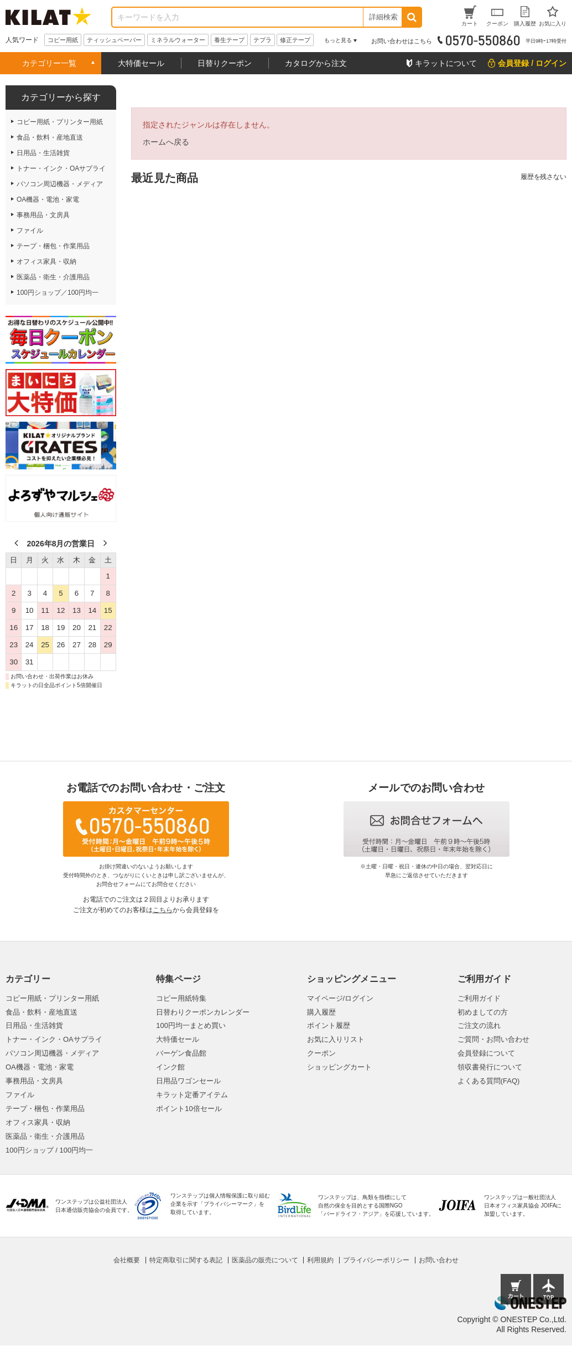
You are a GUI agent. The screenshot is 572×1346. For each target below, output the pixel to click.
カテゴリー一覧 (49, 63)
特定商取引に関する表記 (185, 1260)
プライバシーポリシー (376, 1260)
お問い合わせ (439, 1260)
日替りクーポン (224, 63)
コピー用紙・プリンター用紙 (52, 998)
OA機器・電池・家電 (40, 1067)
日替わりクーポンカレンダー (202, 1012)
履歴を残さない (543, 177)
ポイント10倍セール (188, 1108)
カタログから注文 (316, 63)
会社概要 (126, 1260)
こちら (163, 910)
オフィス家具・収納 (38, 1122)
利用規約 (320, 1260)
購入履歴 (321, 1012)
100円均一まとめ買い (191, 1025)
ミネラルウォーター (177, 40)
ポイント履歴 (328, 1025)
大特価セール (141, 63)
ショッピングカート (339, 1067)
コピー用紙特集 (181, 998)
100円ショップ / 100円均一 (49, 1150)
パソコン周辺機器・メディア (52, 1053)
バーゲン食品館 (181, 1053)
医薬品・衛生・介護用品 (45, 1136)
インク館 (170, 1067)
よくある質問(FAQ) (488, 1081)
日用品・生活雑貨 (34, 1025)
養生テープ (229, 40)
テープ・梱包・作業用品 (45, 1108)
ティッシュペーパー (114, 40)
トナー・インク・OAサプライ (54, 1039)
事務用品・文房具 (34, 1081)
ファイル (20, 1095)
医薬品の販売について (265, 1260)
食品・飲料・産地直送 (41, 1012)
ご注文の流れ (479, 1025)
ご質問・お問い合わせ (493, 1039)
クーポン (321, 1053)
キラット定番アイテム (192, 1095)
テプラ (262, 40)
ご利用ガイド (479, 998)
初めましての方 (482, 1012)
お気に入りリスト (336, 1039)
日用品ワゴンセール (188, 1081)
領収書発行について (489, 1067)
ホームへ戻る (166, 141)
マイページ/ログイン (340, 998)
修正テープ (295, 40)
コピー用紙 (63, 40)
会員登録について (486, 1053)
